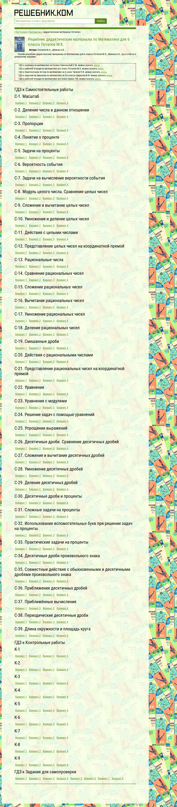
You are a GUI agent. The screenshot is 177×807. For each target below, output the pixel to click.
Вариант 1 (21, 103)
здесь (96, 65)
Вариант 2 (35, 103)
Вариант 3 (48, 103)
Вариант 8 (117, 778)
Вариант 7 (103, 778)
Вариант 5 (76, 778)
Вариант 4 (62, 103)
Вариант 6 (90, 778)
